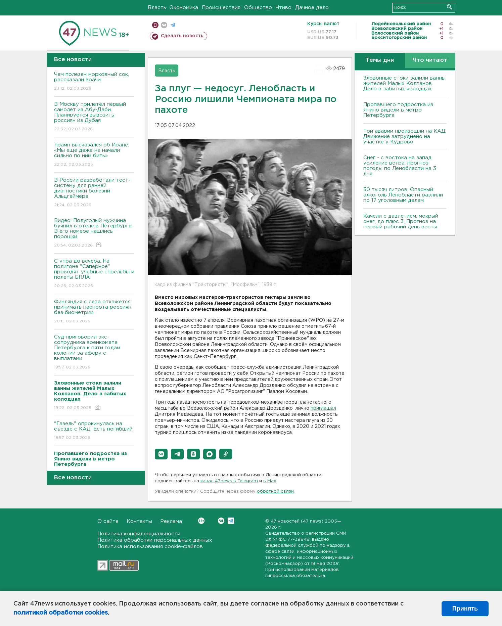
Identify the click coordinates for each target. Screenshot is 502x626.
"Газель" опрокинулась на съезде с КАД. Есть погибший (94, 431)
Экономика (184, 7)
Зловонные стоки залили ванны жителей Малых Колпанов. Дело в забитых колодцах (404, 83)
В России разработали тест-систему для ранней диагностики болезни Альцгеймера (94, 193)
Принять (465, 608)
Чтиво (283, 7)
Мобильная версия (155, 25)
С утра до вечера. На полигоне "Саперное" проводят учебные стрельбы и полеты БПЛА (94, 274)
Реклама (171, 521)
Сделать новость (182, 36)
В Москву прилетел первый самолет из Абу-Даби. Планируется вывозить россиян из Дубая (94, 117)
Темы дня (379, 60)
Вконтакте (201, 521)
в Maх (269, 481)
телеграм (173, 25)
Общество (258, 7)
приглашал (323, 408)
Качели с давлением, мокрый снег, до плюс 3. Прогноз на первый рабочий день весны (400, 221)
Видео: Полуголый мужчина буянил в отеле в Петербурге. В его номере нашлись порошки (94, 233)
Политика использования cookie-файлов (150, 546)
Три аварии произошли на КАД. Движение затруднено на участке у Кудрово (404, 136)
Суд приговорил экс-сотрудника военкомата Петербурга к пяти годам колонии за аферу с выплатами (94, 352)
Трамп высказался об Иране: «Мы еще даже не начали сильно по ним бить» (94, 155)
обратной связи (275, 491)
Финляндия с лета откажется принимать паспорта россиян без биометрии (94, 312)
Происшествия (221, 7)
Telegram (231, 521)
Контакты (139, 521)
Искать (449, 6)
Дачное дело (312, 7)
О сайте (108, 521)
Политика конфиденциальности (138, 534)
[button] (161, 454)
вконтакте (164, 25)
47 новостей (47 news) (297, 521)
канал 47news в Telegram (229, 481)
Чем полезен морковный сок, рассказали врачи (94, 81)
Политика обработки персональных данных (154, 540)
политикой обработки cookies (60, 613)
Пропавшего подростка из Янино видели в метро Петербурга (398, 110)
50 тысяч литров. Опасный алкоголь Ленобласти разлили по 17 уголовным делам (403, 195)
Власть (157, 7)
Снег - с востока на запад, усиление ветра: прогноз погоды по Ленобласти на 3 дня (399, 165)
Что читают (430, 60)
